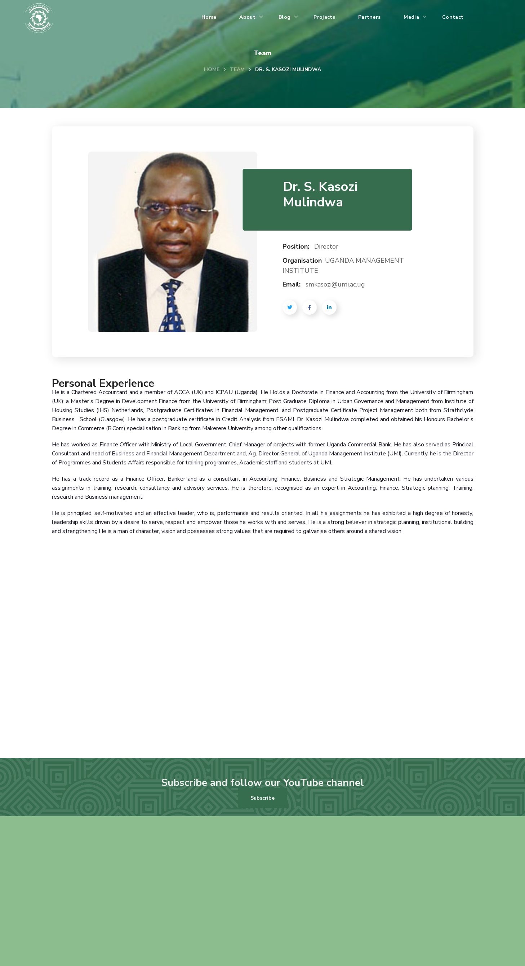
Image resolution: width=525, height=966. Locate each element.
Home (211, 69)
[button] (262, 798)
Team (237, 69)
